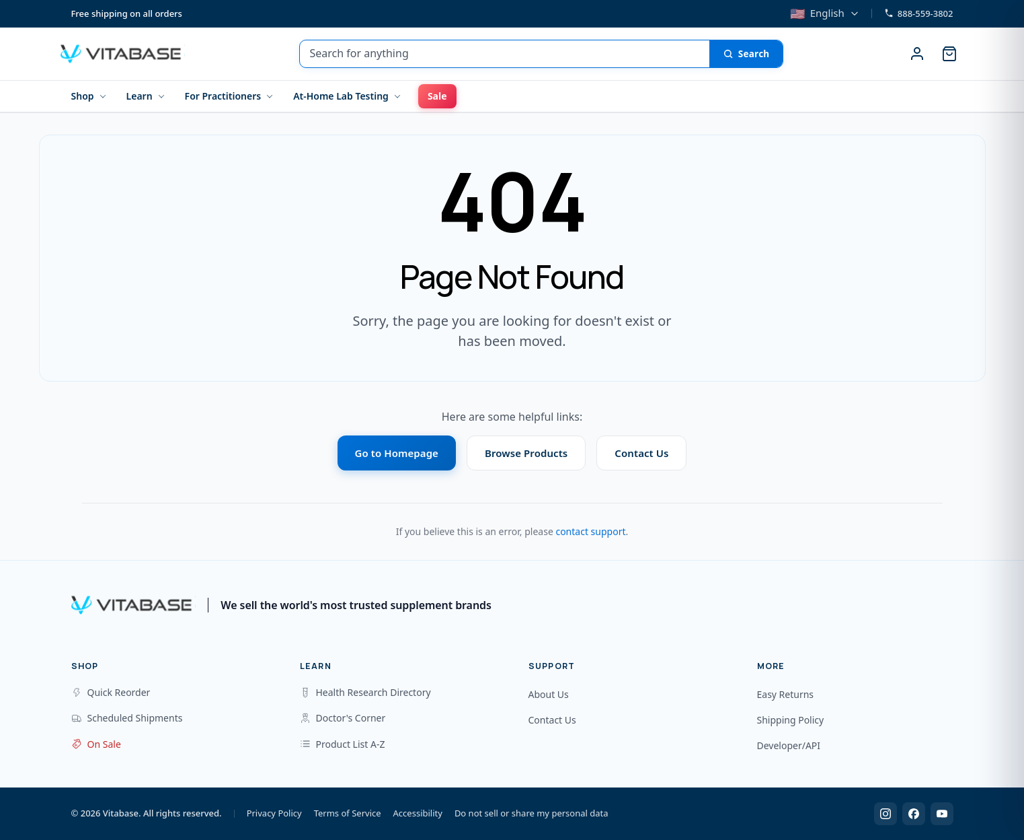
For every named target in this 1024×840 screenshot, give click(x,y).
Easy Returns (785, 694)
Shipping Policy (790, 719)
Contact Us (641, 453)
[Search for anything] (504, 53)
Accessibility (417, 813)
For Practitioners (223, 96)
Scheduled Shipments (127, 717)
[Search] (746, 53)
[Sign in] (917, 54)
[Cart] (949, 54)
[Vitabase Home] (123, 54)
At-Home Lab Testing (341, 96)
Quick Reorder (111, 692)
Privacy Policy (274, 813)
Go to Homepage (396, 453)
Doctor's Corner (343, 717)
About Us (548, 694)
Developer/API (789, 745)
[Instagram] (885, 813)
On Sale (96, 744)
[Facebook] (913, 813)
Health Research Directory (365, 692)
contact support (590, 531)
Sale (437, 96)
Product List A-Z (342, 744)
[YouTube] (942, 813)
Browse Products (526, 453)
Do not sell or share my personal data (531, 813)
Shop (82, 96)
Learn (139, 96)
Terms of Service (347, 813)
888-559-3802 (918, 13)
